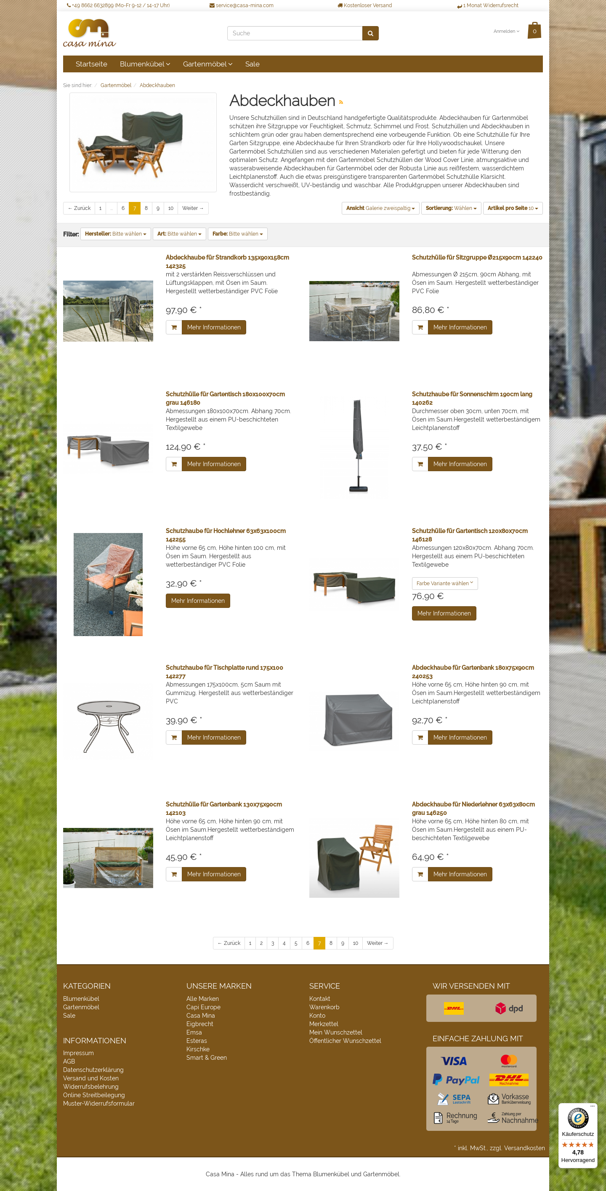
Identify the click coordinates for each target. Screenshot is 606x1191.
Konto (317, 1015)
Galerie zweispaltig (380, 208)
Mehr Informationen (214, 327)
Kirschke (198, 1049)
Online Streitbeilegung (94, 1095)
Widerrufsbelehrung (91, 1086)
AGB (69, 1061)
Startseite (91, 64)
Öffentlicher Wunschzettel (345, 1040)
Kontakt (319, 998)
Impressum (78, 1053)
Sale (252, 64)
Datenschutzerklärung (93, 1069)
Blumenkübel (145, 64)
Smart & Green (206, 1057)
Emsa (194, 1032)
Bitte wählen (115, 234)
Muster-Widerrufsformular (99, 1103)
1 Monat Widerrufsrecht (487, 5)
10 (170, 208)
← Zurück (79, 208)
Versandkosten (524, 1148)
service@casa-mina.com (242, 5)
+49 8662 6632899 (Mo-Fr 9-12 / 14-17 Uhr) (118, 5)
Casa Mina (200, 1015)
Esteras (196, 1040)
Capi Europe (203, 1007)
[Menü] (592, 1108)
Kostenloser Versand (365, 5)
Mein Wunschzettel (335, 1032)
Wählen (451, 208)
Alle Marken (202, 998)
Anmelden (506, 31)
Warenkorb (324, 1007)
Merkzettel (323, 1024)
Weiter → (193, 208)
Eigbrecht (199, 1024)
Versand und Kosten (91, 1078)
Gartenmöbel (208, 64)
